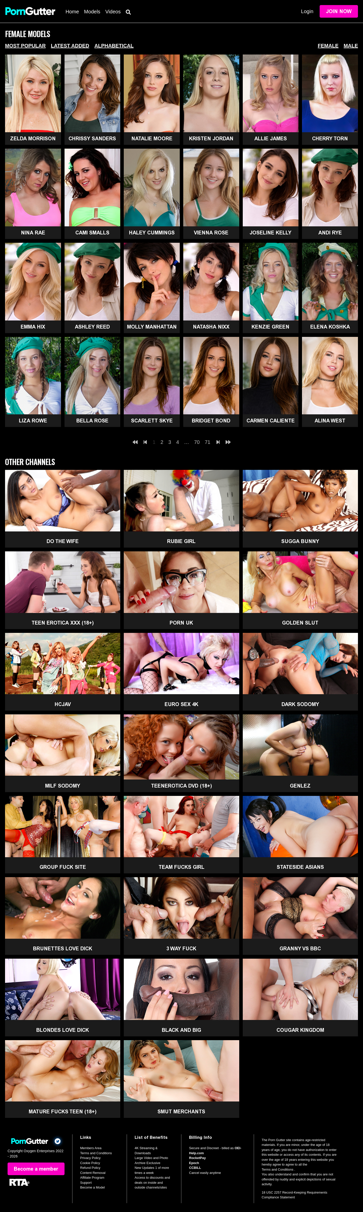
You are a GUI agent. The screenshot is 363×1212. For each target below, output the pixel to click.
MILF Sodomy (62, 786)
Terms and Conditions (96, 1153)
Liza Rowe (33, 421)
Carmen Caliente (271, 421)
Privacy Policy (90, 1158)
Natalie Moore (151, 139)
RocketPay (197, 1158)
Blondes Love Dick (62, 1030)
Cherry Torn (330, 139)
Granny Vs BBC (300, 949)
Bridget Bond (211, 421)
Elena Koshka (330, 327)
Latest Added (70, 45)
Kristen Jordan (211, 139)
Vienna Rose (211, 233)
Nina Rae (33, 233)
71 (207, 442)
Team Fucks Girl (181, 867)
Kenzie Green (270, 327)
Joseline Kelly (270, 233)
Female (328, 45)
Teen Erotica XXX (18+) (63, 623)
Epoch (194, 1163)
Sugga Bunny (300, 541)
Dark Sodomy (300, 704)
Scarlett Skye (152, 421)
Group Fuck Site (63, 867)
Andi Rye (330, 233)
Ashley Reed (92, 327)
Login (307, 11)
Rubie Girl (181, 541)
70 (197, 442)
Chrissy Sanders (92, 139)
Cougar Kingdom (300, 1030)
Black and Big (181, 1030)
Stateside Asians (300, 867)
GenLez (300, 786)
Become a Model (92, 1187)
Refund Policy (90, 1168)
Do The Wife (63, 541)
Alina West (330, 421)
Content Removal (92, 1173)
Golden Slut (300, 623)
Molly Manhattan (152, 327)
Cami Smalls (92, 233)
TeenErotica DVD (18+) (181, 786)
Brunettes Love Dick (62, 949)
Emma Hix (33, 327)
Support (86, 1182)
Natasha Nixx (211, 327)
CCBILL (195, 1168)
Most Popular (25, 45)
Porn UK (181, 623)
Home (72, 11)
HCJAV (63, 704)
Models (92, 11)
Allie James (270, 139)
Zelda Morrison (33, 139)
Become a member (36, 1169)
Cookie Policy (90, 1163)
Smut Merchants (181, 1112)
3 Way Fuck (181, 949)
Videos (113, 11)
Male (351, 45)
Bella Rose (92, 421)
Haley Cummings (152, 233)
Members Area (91, 1148)
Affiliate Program (92, 1177)
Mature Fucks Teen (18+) (63, 1112)
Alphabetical (114, 45)
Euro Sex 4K (181, 704)
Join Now (339, 11)
